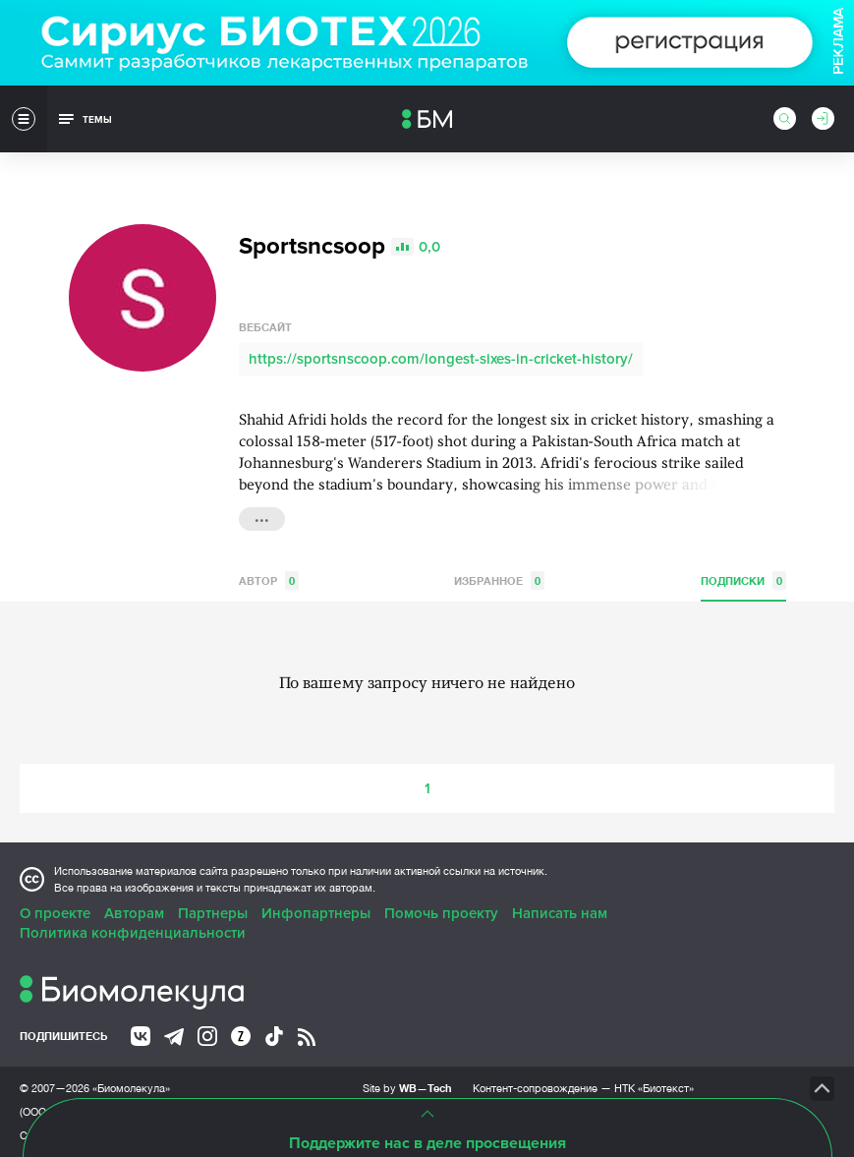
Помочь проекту (441, 913)
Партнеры (213, 913)
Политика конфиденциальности (133, 933)
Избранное (499, 580)
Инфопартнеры (315, 913)
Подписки (743, 580)
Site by (407, 1087)
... (262, 517)
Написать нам (559, 913)
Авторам (134, 913)
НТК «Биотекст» (654, 1088)
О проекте (55, 913)
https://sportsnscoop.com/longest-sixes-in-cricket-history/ (441, 359)
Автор (269, 580)
